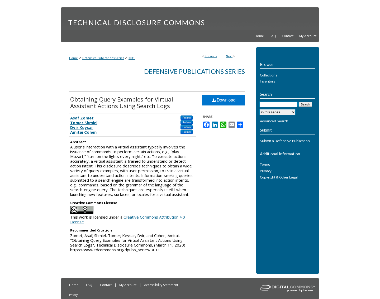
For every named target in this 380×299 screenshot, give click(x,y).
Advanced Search (274, 121)
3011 (132, 58)
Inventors (267, 81)
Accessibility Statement (161, 285)
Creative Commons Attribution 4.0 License (127, 219)
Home (73, 58)
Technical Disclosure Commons (190, 18)
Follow (186, 117)
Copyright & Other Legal (279, 177)
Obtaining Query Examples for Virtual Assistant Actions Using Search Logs (121, 102)
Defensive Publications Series (103, 58)
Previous (211, 56)
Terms (265, 165)
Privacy (266, 171)
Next (229, 56)
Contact (106, 285)
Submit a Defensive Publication (285, 141)
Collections (268, 75)
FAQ (89, 285)
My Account (128, 285)
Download (224, 100)
